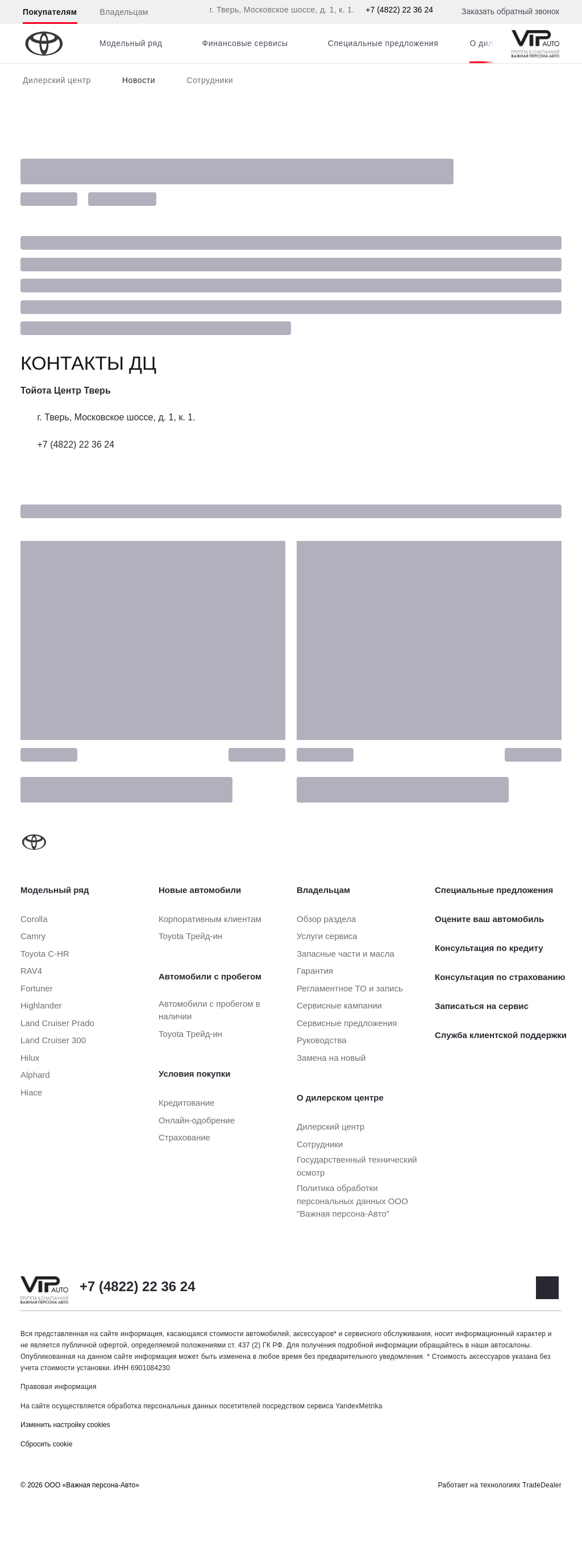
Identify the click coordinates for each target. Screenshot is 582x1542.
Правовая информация (58, 1387)
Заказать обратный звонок (510, 11)
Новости (138, 80)
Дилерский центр (57, 80)
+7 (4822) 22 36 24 (399, 9)
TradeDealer (542, 1485)
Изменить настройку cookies (65, 1425)
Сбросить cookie (46, 1444)
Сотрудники (209, 80)
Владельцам (124, 11)
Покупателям (50, 11)
